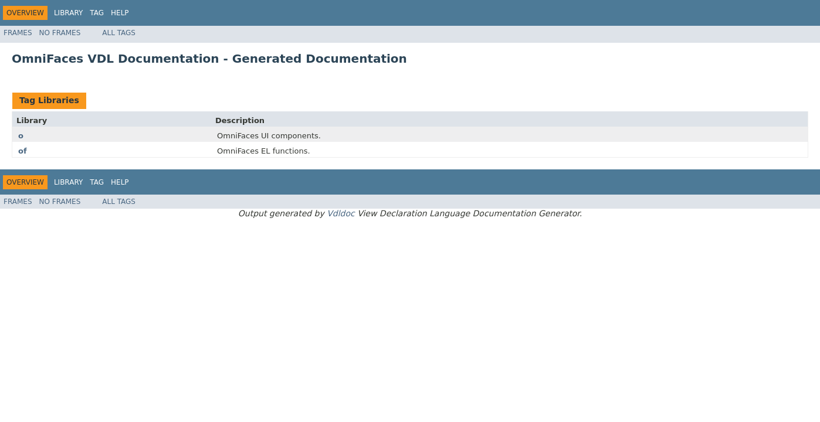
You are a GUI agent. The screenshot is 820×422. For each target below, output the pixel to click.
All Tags (118, 33)
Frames (18, 33)
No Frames (60, 33)
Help (120, 13)
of (22, 151)
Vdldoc (341, 213)
